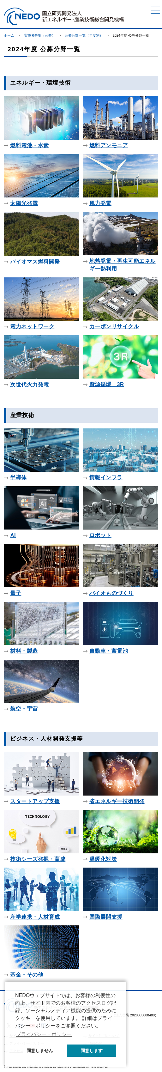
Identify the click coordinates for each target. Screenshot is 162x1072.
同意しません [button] (40, 1050)
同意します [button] (92, 1050)
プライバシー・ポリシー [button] (44, 1034)
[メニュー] (155, 10)
